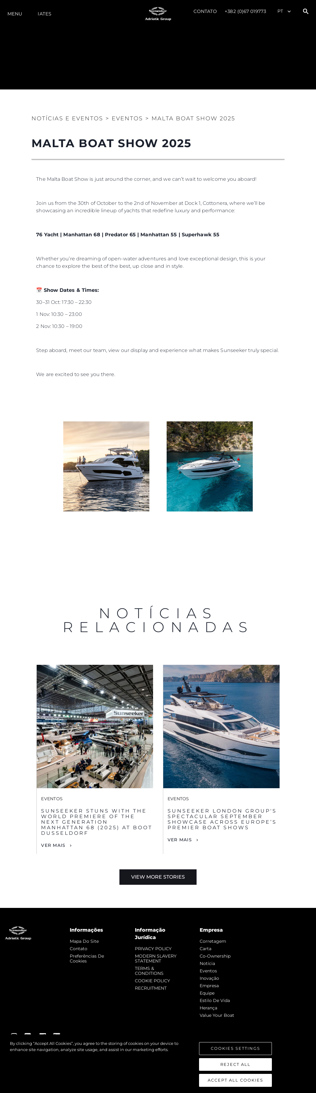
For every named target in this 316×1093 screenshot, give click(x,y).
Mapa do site (84, 941)
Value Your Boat (217, 1015)
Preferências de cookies (87, 958)
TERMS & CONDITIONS (149, 971)
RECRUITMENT (151, 988)
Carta (205, 948)
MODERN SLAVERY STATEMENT (156, 958)
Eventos (208, 971)
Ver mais (53, 845)
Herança (208, 1008)
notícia (207, 963)
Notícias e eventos (67, 118)
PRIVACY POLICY (153, 948)
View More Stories (158, 877)
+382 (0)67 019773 (245, 11)
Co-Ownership (215, 956)
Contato (205, 11)
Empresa (209, 985)
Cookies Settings (235, 1048)
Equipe (207, 993)
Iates (44, 14)
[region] (158, 1063)
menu (14, 14)
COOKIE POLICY (152, 980)
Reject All (235, 1064)
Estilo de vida (215, 1000)
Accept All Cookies (235, 1080)
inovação (209, 978)
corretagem (213, 941)
